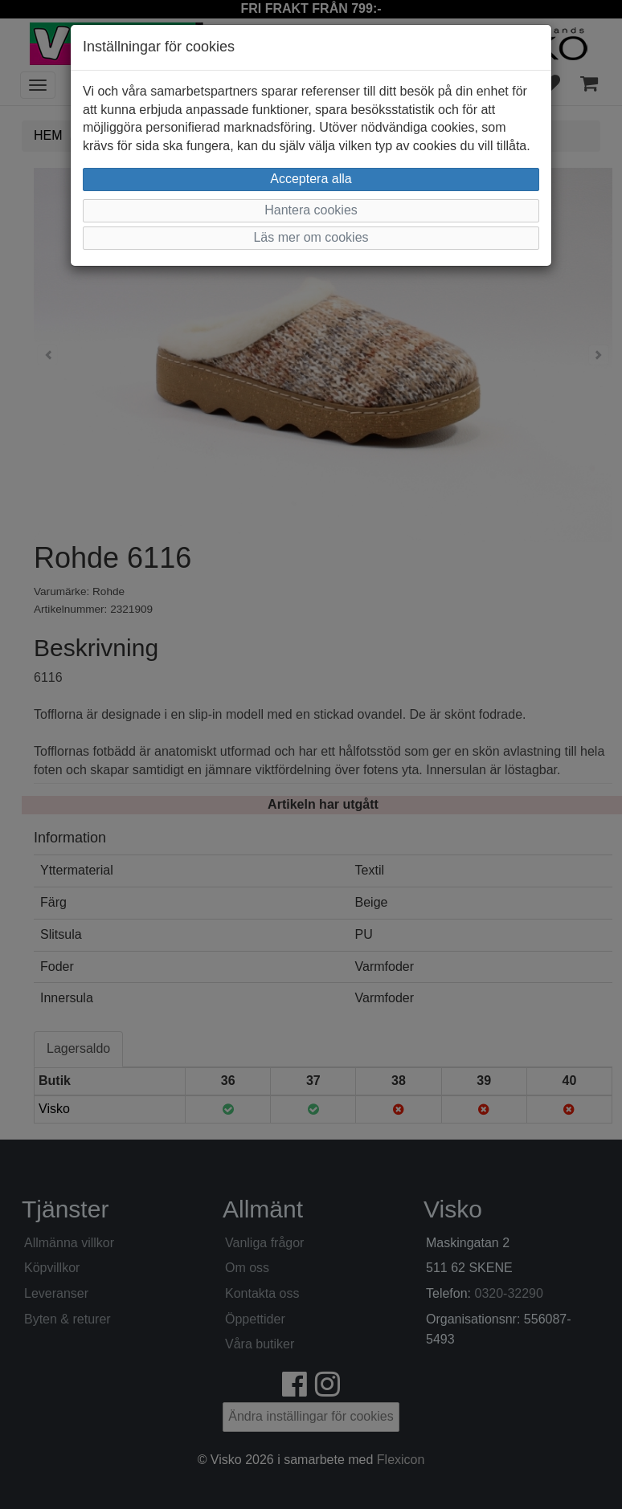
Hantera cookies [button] (311, 210)
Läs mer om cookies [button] (310, 237)
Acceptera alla (310, 179)
